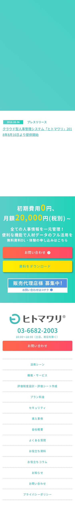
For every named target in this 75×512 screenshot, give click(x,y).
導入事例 (37, 418)
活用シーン (37, 364)
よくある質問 (37, 440)
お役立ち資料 (37, 451)
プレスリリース (37, 122)
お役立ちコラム (37, 462)
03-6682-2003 (37, 330)
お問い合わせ (37, 345)
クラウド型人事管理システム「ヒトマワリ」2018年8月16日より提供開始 (37, 131)
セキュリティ (37, 408)
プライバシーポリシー (37, 494)
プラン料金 (37, 397)
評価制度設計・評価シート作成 (37, 386)
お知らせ (37, 472)
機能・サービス (37, 375)
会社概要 (37, 429)
